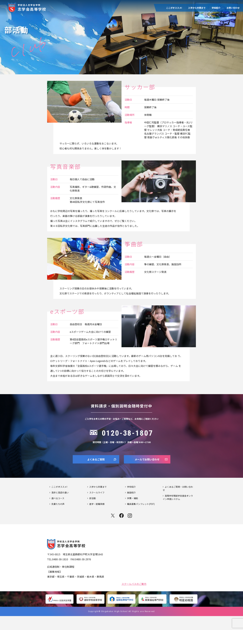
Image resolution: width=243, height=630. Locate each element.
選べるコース (57, 512)
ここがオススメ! (174, 7)
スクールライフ (96, 506)
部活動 (92, 512)
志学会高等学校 (32, 7)
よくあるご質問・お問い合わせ (178, 502)
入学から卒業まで (196, 7)
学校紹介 (216, 7)
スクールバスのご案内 (134, 597)
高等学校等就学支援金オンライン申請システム (178, 511)
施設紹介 (131, 506)
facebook (121, 529)
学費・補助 (132, 512)
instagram (130, 529)
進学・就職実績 (96, 517)
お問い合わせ (233, 7)
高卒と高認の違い (60, 506)
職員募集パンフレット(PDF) (141, 517)
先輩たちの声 (57, 517)
